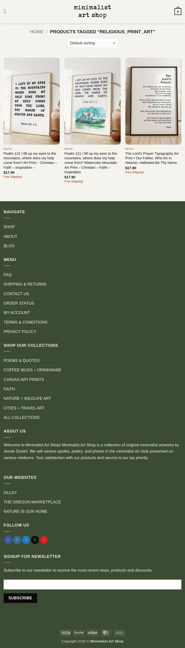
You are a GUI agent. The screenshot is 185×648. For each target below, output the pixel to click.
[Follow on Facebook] (8, 540)
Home (37, 31)
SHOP (9, 227)
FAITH (9, 389)
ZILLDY (10, 492)
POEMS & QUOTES (22, 360)
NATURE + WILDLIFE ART (27, 398)
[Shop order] (92, 43)
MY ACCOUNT (17, 312)
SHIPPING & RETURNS (25, 284)
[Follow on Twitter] (26, 540)
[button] (7, 12)
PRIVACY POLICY (20, 331)
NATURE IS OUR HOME (25, 511)
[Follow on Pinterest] (44, 540)
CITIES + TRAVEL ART (24, 408)
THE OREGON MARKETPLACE (32, 502)
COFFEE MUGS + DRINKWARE (32, 370)
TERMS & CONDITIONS (25, 322)
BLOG (9, 246)
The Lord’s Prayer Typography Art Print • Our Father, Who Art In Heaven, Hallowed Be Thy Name (151, 158)
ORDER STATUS (19, 303)
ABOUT (10, 236)
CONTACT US (16, 294)
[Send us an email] (35, 540)
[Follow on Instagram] (17, 540)
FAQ (8, 275)
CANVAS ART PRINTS (24, 379)
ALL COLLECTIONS (22, 417)
